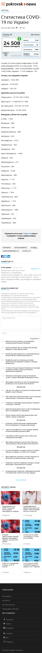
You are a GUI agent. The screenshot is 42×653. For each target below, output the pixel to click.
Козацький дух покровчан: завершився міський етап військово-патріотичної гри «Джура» (23, 472)
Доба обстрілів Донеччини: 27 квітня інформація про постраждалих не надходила (23, 409)
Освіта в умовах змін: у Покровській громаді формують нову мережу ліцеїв (21, 348)
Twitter (7, 624)
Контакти (6, 600)
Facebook (8, 619)
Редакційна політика (10, 609)
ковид (34, 247)
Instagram (8, 628)
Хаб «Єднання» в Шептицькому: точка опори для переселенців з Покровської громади (23, 397)
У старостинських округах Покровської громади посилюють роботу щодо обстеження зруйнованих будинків (23, 369)
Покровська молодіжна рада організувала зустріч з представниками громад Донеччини (22, 376)
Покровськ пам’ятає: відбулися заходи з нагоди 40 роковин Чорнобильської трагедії (22, 463)
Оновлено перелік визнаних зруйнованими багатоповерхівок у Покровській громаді (21, 424)
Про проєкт (6, 596)
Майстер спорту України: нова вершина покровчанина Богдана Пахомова (20, 342)
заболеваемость (11, 251)
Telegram (27, 233)
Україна (4, 10)
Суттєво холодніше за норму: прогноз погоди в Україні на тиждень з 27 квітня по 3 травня (22, 451)
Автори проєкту (8, 604)
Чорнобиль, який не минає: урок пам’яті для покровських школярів (21, 436)
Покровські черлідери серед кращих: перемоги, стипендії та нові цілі (23, 403)
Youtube (7, 633)
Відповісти (35, 269)
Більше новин (21, 480)
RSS (6, 637)
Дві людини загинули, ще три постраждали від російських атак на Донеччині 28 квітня (22, 382)
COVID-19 (26, 251)
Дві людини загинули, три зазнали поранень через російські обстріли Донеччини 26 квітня (22, 443)
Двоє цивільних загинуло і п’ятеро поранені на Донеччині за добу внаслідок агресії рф (22, 457)
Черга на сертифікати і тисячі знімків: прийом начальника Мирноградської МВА (22, 430)
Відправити (34, 338)
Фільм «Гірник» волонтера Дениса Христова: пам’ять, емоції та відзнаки (21, 416)
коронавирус (20, 247)
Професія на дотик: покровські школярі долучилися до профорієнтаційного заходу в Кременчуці (21, 361)
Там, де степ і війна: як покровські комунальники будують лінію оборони (23, 391)
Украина (7, 247)
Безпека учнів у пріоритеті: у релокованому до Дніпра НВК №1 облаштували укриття (22, 354)
